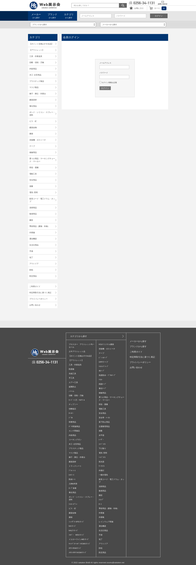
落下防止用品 (104, 422)
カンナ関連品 (74, 431)
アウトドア (34, 264)
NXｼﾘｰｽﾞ (72, 526)
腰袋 (31, 134)
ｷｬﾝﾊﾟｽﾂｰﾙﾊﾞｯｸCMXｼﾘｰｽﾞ (80, 544)
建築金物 (33, 127)
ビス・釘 (33, 121)
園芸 (31, 220)
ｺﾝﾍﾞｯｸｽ (102, 444)
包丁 (31, 257)
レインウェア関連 (106, 522)
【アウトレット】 (36, 50)
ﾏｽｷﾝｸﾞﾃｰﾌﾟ (104, 366)
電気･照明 (33, 192)
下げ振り (102, 448)
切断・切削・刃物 (36, 62)
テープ (32, 146)
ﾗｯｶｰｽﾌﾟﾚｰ (73, 504)
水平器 (101, 435)
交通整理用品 (104, 426)
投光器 (101, 462)
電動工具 (33, 174)
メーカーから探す (138, 341)
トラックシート (75, 466)
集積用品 (33, 214)
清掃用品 (33, 208)
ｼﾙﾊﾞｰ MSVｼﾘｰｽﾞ (76, 535)
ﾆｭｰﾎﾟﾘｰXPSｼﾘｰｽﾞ (76, 522)
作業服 (32, 233)
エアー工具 (73, 382)
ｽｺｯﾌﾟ (101, 500)
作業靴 (101, 517)
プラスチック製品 (36, 81)
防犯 (31, 270)
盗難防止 (72, 387)
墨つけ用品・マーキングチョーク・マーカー (42, 160)
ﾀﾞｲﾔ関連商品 (74, 426)
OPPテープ (103, 362)
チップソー (73, 404)
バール (71, 391)
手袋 (31, 251)
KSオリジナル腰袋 (106, 344)
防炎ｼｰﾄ (72, 479)
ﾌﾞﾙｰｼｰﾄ (72, 470)
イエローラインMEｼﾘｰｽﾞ (79, 539)
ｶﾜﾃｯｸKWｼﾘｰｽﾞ (75, 548)
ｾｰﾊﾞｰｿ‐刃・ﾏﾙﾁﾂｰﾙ (77, 400)
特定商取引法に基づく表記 (40, 293)
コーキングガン (75, 440)
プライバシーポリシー (38, 299)
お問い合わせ (34, 305)
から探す (36, 16)
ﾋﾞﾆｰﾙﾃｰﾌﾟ (103, 358)
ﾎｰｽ (100, 504)
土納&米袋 (73, 484)
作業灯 (101, 470)
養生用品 (33, 106)
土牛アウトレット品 (77, 351)
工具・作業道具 (35, 56)
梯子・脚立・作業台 (37, 94)
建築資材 (33, 100)
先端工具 (72, 374)
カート (157, 8)
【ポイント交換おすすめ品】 (41, 44)
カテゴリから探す (78, 336)
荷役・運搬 (34, 167)
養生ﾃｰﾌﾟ (102, 388)
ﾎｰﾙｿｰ (71, 413)
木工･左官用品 (35, 75)
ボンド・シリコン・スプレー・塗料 (42, 113)
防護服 (71, 369)
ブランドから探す (138, 346)
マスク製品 (34, 87)
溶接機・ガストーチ (37, 140)
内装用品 (33, 69)
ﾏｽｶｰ (101, 380)
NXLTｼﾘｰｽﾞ (73, 530)
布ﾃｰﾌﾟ (102, 371)
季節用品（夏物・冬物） (39, 226)
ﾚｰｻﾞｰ (101, 440)
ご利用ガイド (34, 286)
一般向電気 (103, 475)
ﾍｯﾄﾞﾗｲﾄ (102, 457)
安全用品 (33, 180)
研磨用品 (72, 422)
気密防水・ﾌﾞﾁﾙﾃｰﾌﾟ (107, 375)
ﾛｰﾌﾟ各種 (72, 488)
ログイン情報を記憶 (108, 83)
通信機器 (33, 239)
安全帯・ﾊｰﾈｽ (104, 418)
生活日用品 (34, 245)
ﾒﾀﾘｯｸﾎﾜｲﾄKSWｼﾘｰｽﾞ (78, 552)
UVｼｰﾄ (71, 475)
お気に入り (139, 8)
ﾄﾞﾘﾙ (71, 418)
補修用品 (33, 152)
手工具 (71, 378)
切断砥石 (72, 409)
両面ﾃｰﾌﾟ (102, 384)
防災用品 (33, 276)
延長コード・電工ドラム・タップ (42, 200)
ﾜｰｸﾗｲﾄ (102, 466)
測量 (31, 186)
